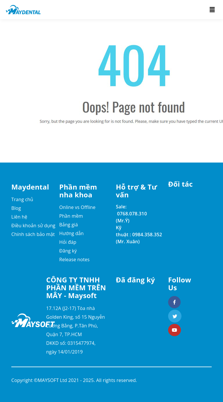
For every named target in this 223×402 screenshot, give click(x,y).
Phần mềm (71, 216)
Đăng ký (68, 251)
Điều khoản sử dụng (33, 225)
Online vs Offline (77, 207)
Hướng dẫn (71, 233)
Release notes (74, 259)
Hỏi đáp (67, 242)
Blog (16, 208)
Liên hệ (19, 217)
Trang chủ (22, 199)
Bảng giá (68, 224)
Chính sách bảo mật (33, 234)
